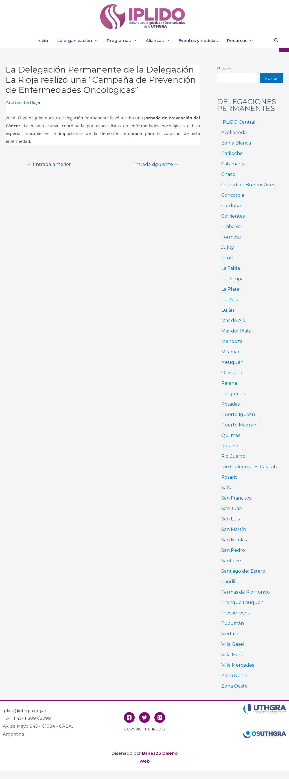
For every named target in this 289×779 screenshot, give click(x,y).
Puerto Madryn (238, 425)
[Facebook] (129, 717)
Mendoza (231, 341)
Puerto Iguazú (238, 414)
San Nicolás (234, 539)
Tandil (228, 581)
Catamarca (233, 164)
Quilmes (230, 435)
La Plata (230, 289)
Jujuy (227, 247)
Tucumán (232, 623)
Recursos (237, 41)
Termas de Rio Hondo (245, 592)
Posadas (230, 404)
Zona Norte (234, 675)
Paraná (229, 383)
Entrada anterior (49, 164)
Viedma (229, 633)
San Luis (230, 519)
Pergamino (233, 393)
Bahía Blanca (236, 143)
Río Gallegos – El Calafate (250, 466)
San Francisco (236, 498)
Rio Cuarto (233, 456)
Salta (227, 487)
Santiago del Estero (243, 571)
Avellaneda (234, 132)
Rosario (229, 477)
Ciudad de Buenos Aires (248, 184)
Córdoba (231, 205)
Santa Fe (231, 560)
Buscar (224, 68)
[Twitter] (144, 717)
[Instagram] (159, 717)
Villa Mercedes (237, 665)
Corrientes (233, 216)
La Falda (230, 268)
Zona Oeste (234, 686)
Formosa (231, 237)
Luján (227, 310)
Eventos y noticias (196, 40)
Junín (228, 258)
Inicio (44, 40)
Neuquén (232, 362)
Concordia (232, 195)
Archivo (14, 102)
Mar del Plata (236, 331)
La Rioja (32, 102)
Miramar (230, 352)
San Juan (231, 508)
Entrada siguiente (155, 164)
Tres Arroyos (235, 613)
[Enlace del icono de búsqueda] (276, 40)
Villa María (232, 654)
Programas (122, 41)
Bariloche (232, 153)
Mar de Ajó (233, 320)
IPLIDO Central (238, 122)
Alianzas (156, 41)
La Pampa (232, 278)
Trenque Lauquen (242, 602)
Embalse (231, 226)
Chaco (228, 174)
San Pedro (233, 550)
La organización (79, 41)
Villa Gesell (233, 644)
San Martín (233, 529)
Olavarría (231, 372)
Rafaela (229, 445)
